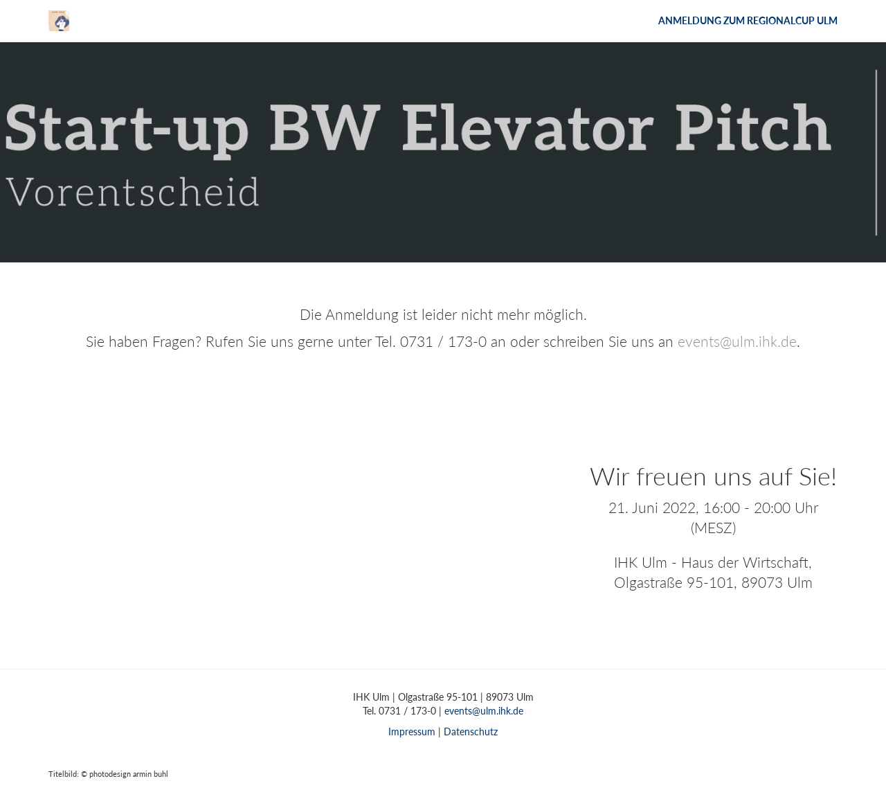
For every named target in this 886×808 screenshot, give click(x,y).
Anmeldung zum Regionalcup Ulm (748, 20)
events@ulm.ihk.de (737, 341)
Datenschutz (471, 731)
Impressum (411, 731)
